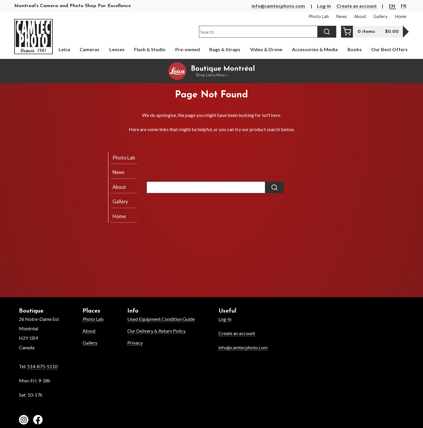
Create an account (357, 6)
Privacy (135, 342)
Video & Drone (266, 49)
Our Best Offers (389, 49)
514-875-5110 (42, 366)
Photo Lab (93, 319)
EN (392, 6)
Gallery (90, 342)
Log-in (324, 6)
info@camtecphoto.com (278, 6)
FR (403, 6)
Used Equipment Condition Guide (161, 319)
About (89, 331)
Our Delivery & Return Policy (156, 331)
